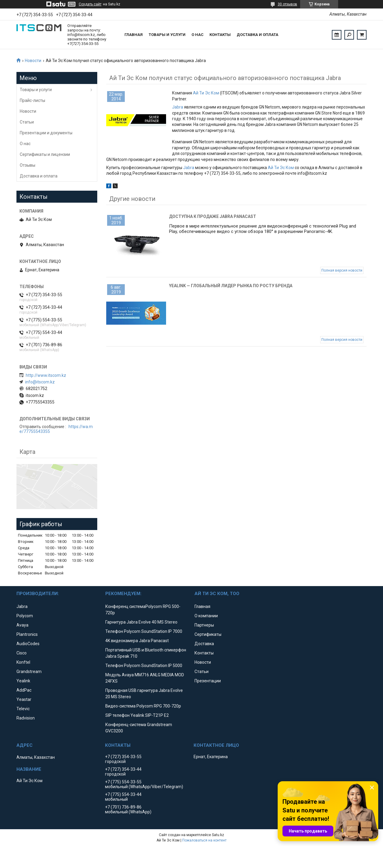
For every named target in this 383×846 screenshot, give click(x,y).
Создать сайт (90, 4)
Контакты (220, 34)
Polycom (24, 615)
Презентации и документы (46, 132)
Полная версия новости (341, 270)
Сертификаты (207, 634)
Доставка (204, 643)
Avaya (22, 625)
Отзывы (27, 165)
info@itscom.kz (40, 382)
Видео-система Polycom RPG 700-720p (143, 706)
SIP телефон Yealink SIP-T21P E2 (137, 715)
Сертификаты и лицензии (45, 154)
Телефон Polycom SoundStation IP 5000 (143, 665)
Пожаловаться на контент (204, 840)
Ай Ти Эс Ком (206, 93)
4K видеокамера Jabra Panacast (137, 640)
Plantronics (27, 634)
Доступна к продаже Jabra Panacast (212, 216)
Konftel (23, 662)
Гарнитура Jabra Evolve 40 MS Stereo (141, 622)
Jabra (177, 107)
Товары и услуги (167, 34)
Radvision (25, 718)
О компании (206, 615)
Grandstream (29, 671)
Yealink (23, 680)
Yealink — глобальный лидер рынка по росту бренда (230, 285)
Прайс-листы (32, 100)
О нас (197, 34)
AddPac (23, 690)
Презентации (207, 680)
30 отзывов (287, 4)
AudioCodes (27, 643)
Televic (23, 708)
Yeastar (23, 699)
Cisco (21, 653)
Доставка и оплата (257, 34)
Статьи (27, 122)
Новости (33, 60)
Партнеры (204, 625)
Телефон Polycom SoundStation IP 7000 (143, 631)
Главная (133, 34)
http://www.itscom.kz (46, 375)
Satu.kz (218, 835)
